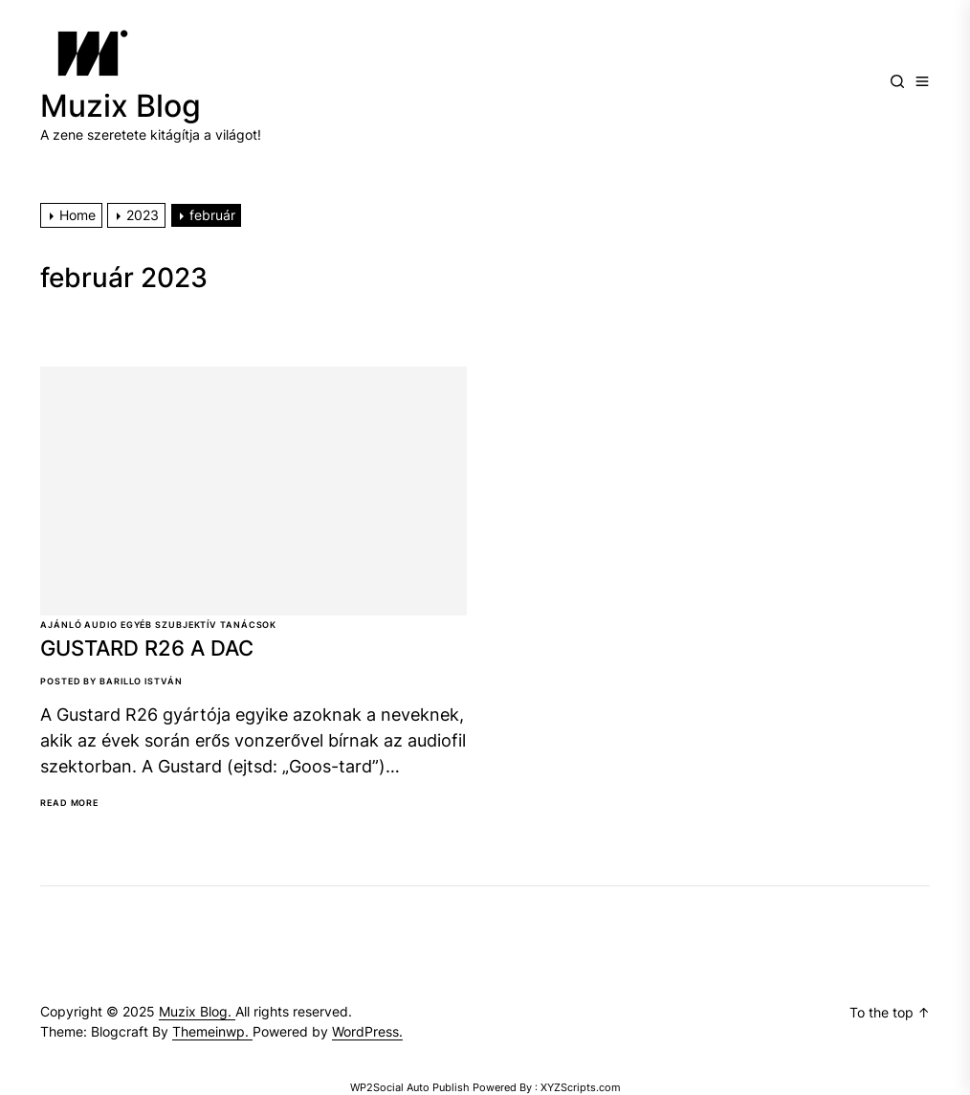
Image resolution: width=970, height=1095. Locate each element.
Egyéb (137, 624)
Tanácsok (248, 624)
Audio (101, 624)
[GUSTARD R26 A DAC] (253, 491)
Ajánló (60, 624)
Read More (69, 803)
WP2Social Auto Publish (410, 1087)
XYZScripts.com (580, 1087)
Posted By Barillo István (111, 681)
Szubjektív (186, 624)
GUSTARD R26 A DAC (147, 648)
